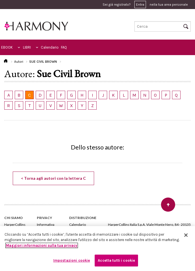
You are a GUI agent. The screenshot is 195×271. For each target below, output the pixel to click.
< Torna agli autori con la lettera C (53, 178)
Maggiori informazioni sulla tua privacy (41, 245)
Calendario (50, 47)
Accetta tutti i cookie (116, 260)
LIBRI (27, 47)
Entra (140, 4)
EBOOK (7, 47)
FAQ (64, 47)
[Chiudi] (186, 235)
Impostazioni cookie (71, 260)
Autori (18, 62)
